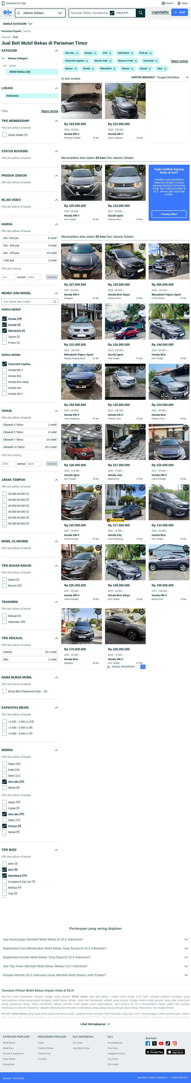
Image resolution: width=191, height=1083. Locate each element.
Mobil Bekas (9, 1047)
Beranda (6, 55)
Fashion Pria (44, 1058)
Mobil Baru (8, 1052)
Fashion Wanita (45, 1052)
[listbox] (77, 71)
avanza (27, 31)
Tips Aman (113, 1063)
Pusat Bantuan (115, 1047)
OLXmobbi (113, 1069)
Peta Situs (113, 1052)
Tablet (41, 1047)
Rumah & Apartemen (13, 1058)
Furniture (42, 1063)
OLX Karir (78, 1047)
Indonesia (12, 114)
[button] (13, 3)
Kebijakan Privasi (116, 1058)
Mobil (15, 55)
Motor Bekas (9, 1063)
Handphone (9, 1069)
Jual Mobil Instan (81, 1052)
